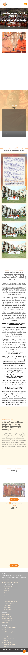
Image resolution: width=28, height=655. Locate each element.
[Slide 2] (14, 24)
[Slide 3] (19, 24)
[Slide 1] (9, 24)
